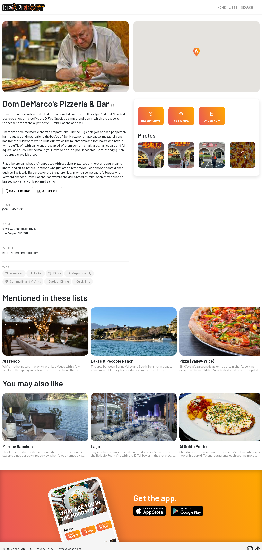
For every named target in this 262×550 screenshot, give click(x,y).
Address (8, 224)
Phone (6, 204)
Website (8, 248)
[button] (196, 52)
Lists (233, 7)
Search (247, 7)
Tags (5, 267)
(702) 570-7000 (12, 209)
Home (221, 7)
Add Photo (48, 191)
